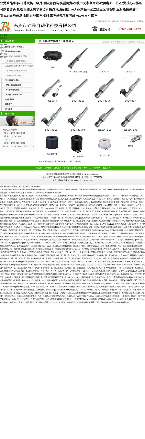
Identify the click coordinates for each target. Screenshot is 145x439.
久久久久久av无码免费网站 (81, 255)
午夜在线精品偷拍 (8, 287)
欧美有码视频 (40, 233)
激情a (137, 287)
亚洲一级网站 (101, 293)
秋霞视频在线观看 (126, 280)
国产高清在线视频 (114, 199)
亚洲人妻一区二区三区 (95, 236)
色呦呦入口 (125, 202)
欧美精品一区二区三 (37, 208)
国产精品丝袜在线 (54, 233)
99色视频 (33, 283)
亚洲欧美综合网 (132, 224)
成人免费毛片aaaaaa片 (45, 290)
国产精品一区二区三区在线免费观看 (22, 296)
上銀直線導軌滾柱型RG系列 (16, 71)
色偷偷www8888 (9, 246)
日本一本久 (115, 196)
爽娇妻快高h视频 (23, 287)
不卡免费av (135, 218)
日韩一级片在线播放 (126, 268)
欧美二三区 (43, 252)
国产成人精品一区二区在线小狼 (105, 255)
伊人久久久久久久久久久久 (112, 243)
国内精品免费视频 (48, 227)
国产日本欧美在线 (17, 271)
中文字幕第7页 (77, 299)
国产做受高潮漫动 (129, 293)
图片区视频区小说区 (9, 283)
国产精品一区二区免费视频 (75, 268)
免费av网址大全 (98, 283)
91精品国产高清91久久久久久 (73, 262)
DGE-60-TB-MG (104, 101)
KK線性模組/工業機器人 (134, 42)
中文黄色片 (133, 221)
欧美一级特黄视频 (10, 230)
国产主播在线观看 (24, 218)
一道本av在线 (92, 233)
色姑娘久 (27, 280)
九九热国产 (18, 227)
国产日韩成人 (139, 280)
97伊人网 (79, 274)
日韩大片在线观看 (99, 271)
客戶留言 (3, 54)
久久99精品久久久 (26, 224)
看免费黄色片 (129, 240)
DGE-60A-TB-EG (104, 130)
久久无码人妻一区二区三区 (25, 236)
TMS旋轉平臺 (52, 154)
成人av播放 (89, 202)
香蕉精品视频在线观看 (102, 227)
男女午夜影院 (22, 208)
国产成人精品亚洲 (80, 230)
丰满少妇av (101, 199)
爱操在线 (83, 252)
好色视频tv (137, 290)
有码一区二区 (91, 262)
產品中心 (3, 41)
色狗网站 (27, 268)
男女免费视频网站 (98, 277)
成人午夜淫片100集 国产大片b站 (112, 224)
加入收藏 (106, 21)
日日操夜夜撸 (36, 246)
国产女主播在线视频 (29, 255)
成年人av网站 (127, 277)
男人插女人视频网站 (45, 236)
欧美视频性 (103, 233)
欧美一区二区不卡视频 (77, 246)
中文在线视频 (60, 249)
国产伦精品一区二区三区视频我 (54, 246)
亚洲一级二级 (139, 265)
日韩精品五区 (43, 255)
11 (68, 162)
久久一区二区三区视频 (46, 296)
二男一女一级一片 (71, 252)
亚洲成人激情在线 (14, 202)
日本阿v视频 (90, 293)
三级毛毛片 (33, 252)
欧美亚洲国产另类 (38, 299)
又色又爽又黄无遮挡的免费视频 (105, 211)
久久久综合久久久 (51, 243)
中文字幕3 (92, 252)
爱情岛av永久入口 (73, 249)
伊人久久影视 (118, 299)
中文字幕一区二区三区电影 (74, 236)
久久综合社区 (128, 230)
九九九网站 (13, 224)
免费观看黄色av (127, 274)
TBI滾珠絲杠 (10, 99)
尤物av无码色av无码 (8, 218)
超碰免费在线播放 (7, 265)
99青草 (79, 199)
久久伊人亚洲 (38, 211)
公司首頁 (3, 35)
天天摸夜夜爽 (130, 299)
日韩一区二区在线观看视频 (124, 205)
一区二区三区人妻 (7, 243)
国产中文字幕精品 (114, 277)
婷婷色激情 (54, 265)
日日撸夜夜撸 (117, 227)
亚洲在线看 (8, 236)
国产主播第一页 (131, 233)
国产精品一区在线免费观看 (92, 249)
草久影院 (46, 230)
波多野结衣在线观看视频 (33, 205)
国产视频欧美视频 (29, 262)
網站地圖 (131, 21)
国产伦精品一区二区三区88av (30, 230)
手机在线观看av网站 (102, 208)
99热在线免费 (86, 280)
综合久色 (79, 265)
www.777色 (108, 205)
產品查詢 (123, 21)
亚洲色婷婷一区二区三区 (60, 255)
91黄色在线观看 (93, 246)
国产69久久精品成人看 (59, 287)
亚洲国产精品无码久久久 (123, 283)
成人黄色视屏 (53, 202)
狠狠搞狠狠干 (8, 215)
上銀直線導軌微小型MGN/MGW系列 (19, 66)
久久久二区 (128, 249)
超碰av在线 (113, 280)
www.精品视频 (68, 233)
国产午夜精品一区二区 (40, 287)
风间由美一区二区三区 (21, 299)
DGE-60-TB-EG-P (52, 130)
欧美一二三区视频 (130, 208)
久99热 (54, 271)
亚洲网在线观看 (69, 283)
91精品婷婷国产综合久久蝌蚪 (128, 236)
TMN (52, 67)
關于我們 (3, 38)
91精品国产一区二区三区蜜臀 (74, 221)
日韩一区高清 (100, 302)
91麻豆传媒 (79, 202)
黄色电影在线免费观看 (85, 302)
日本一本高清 (117, 208)
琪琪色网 (8, 211)
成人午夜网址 (51, 240)
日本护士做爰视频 (126, 271)
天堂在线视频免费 (118, 258)
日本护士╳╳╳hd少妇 (119, 221)
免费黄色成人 (139, 249)
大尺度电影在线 (64, 240)
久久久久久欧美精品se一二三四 (44, 196)
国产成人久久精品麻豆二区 (64, 199)
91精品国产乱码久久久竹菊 (34, 240)
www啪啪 (87, 299)
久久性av (75, 277)
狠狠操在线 (71, 302)
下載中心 (3, 51)
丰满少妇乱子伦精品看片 (10, 255)
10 (66, 162)
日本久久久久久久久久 (17, 302)
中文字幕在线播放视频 (68, 243)
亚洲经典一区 (63, 271)
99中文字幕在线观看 (50, 280)
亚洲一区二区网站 (44, 258)
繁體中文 (115, 21)
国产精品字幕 (97, 218)
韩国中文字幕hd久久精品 (102, 299)
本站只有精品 (76, 240)
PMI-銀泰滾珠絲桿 (12, 90)
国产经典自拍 (112, 271)
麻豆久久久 (60, 227)
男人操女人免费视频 (91, 240)
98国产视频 (81, 296)
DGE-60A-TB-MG (130, 130)
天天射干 (45, 265)
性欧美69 (57, 221)
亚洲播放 (109, 283)
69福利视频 (123, 302)
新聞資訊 (3, 48)
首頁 (112, 42)
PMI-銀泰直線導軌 (12, 80)
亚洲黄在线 (55, 230)
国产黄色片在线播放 (52, 215)
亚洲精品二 (53, 224)
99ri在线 (139, 240)
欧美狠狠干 (117, 296)
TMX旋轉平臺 (78, 156)
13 (73, 162)
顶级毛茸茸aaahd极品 (44, 199)
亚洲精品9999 (49, 277)
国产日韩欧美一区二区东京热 (111, 240)
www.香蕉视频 (112, 302)
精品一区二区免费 (125, 246)
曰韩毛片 (44, 293)
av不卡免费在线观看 (109, 246)
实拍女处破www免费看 (64, 290)
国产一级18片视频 (51, 205)
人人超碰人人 (87, 208)
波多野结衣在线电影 (66, 196)
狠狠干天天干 (23, 283)
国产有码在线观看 (80, 215)
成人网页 (112, 233)
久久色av (137, 277)
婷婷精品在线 (66, 230)
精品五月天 (94, 224)
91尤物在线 (138, 246)
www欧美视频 (12, 199)
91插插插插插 (85, 277)
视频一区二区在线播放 (17, 221)
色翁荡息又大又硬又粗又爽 (20, 196)
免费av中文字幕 (114, 293)
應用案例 (3, 45)
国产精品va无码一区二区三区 (11, 268)
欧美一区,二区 (12, 258)
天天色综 (126, 218)
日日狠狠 (120, 233)
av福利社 (8, 277)
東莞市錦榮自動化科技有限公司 (71, 174)
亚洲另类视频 (71, 227)
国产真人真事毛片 (66, 224)
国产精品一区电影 (67, 265)
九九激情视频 (47, 221)
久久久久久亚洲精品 (92, 274)
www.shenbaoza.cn (91, 174)
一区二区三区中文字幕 (113, 218)
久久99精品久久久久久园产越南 (96, 290)
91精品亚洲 (99, 202)
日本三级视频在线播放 (49, 274)
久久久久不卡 (117, 249)
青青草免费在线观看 (124, 265)
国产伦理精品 (129, 243)
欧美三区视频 (95, 243)
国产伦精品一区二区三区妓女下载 (14, 274)
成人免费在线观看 (126, 255)
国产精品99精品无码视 (130, 196)
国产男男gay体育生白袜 (22, 211)
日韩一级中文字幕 (125, 290)
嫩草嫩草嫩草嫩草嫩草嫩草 (69, 280)
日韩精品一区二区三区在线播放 (71, 293)
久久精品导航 (139, 271)
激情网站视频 (83, 243)
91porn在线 (118, 215)
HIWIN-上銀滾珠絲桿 (13, 85)
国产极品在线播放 (54, 283)
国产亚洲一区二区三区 (83, 211)
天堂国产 (113, 290)
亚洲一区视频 (66, 215)
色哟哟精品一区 (6, 249)
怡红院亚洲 (65, 299)
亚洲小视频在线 (35, 265)
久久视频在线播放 (51, 211)
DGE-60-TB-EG (78, 101)
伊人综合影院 (110, 236)
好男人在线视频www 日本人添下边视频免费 (105, 230)
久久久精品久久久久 (95, 268)
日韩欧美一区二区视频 (22, 277)
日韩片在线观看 (104, 262)
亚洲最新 (18, 280)
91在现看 (36, 268)
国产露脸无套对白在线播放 (10, 262)
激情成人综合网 (21, 265)
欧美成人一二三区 (66, 202)
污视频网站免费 (103, 196)
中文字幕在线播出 (15, 240)
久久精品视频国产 (126, 211)
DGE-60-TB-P (130, 101)
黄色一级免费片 (117, 262)
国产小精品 (138, 255)
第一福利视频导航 (80, 205)
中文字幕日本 (83, 258)
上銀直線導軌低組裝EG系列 (15, 61)
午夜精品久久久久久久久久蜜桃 (34, 202)
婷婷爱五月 (19, 215)
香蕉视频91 (4, 196)
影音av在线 (24, 252)
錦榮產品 (8, 104)
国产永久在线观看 (96, 205)
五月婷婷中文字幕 (41, 224)
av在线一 (139, 205)
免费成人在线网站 (56, 252)
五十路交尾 (36, 280)
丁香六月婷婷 (80, 233)
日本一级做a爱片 (66, 211)
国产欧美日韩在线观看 (45, 249)
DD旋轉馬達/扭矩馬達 (13, 95)
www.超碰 (50, 208)
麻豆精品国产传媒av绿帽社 (85, 196)
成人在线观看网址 (32, 271)
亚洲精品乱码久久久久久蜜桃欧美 (82, 287)
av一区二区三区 (127, 287)
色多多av (22, 199)
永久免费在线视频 (113, 287)
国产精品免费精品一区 (135, 258)
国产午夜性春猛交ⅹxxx (110, 274)
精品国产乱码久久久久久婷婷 (49, 262)
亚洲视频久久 (37, 277)
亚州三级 (31, 249)
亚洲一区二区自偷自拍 (27, 258)
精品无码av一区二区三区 (66, 296)
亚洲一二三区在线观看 (134, 262)
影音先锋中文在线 (63, 277)
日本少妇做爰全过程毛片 (33, 243)
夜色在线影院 (33, 274)
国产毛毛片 (53, 293)
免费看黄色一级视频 (105, 252)
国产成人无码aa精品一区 (100, 258)
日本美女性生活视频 (41, 218)
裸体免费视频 (29, 290)
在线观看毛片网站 (138, 252)
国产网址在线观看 (34, 221)
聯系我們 (140, 21)
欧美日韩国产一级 (83, 283)
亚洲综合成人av (23, 246)
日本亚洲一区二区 (57, 218)
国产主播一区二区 (15, 205)
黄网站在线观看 (66, 205)
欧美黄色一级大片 (130, 296)
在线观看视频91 (20, 249)
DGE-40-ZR (104, 72)
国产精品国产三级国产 (10, 252)
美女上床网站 (139, 283)
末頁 (79, 162)
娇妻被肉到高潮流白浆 (34, 215)
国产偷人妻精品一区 (67, 274)
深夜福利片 (42, 283)
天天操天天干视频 (112, 202)
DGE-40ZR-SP (130, 72)
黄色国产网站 (85, 218)
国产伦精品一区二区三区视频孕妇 (68, 208)
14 (76, 162)
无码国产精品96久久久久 (134, 215)
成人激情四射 (103, 221)
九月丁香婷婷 (92, 221)
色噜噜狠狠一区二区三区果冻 (52, 268)
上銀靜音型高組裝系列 (13, 75)
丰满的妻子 (107, 215)
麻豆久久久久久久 (72, 218)
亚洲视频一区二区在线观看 (37, 302)
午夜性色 (107, 249)
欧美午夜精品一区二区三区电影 (65, 258)
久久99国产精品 (89, 199)
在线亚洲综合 (13, 233)
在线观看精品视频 (85, 227)
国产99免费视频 (110, 268)
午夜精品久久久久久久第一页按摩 (27, 293)
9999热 (52, 302)
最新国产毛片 (127, 199)
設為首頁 (98, 21)
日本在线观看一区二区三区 (80, 271)
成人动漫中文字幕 (27, 233)
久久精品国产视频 (95, 215)
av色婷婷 (31, 199)
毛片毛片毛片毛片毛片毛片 (94, 265)
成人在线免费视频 (53, 299)
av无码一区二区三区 (8, 208)
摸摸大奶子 (110, 265)
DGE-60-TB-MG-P (78, 130)
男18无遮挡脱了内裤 (122, 252)
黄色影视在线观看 (82, 224)
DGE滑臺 (8, 109)
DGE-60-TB (52, 101)
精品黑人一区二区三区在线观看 (99, 296)
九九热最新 (100, 287)
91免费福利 (58, 236)
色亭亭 (2, 258)
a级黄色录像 (61, 302)
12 (71, 162)
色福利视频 (45, 271)
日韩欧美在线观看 (100, 280)
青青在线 (18, 243)
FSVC (130, 146)
